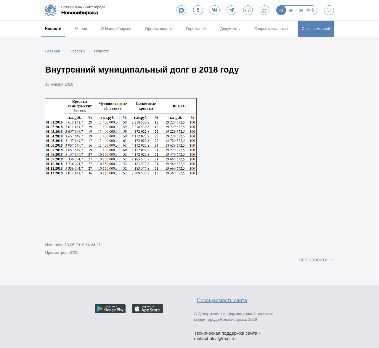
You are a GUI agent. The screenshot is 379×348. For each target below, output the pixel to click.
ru (281, 10)
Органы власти (158, 28)
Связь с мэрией (316, 28)
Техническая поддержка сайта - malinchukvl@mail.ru (227, 334)
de (301, 10)
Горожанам (196, 28)
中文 (311, 10)
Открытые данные (271, 28)
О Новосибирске (116, 28)
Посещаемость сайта (222, 300)
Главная (52, 51)
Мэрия (81, 28)
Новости (53, 28)
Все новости (312, 259)
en (291, 10)
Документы (230, 28)
